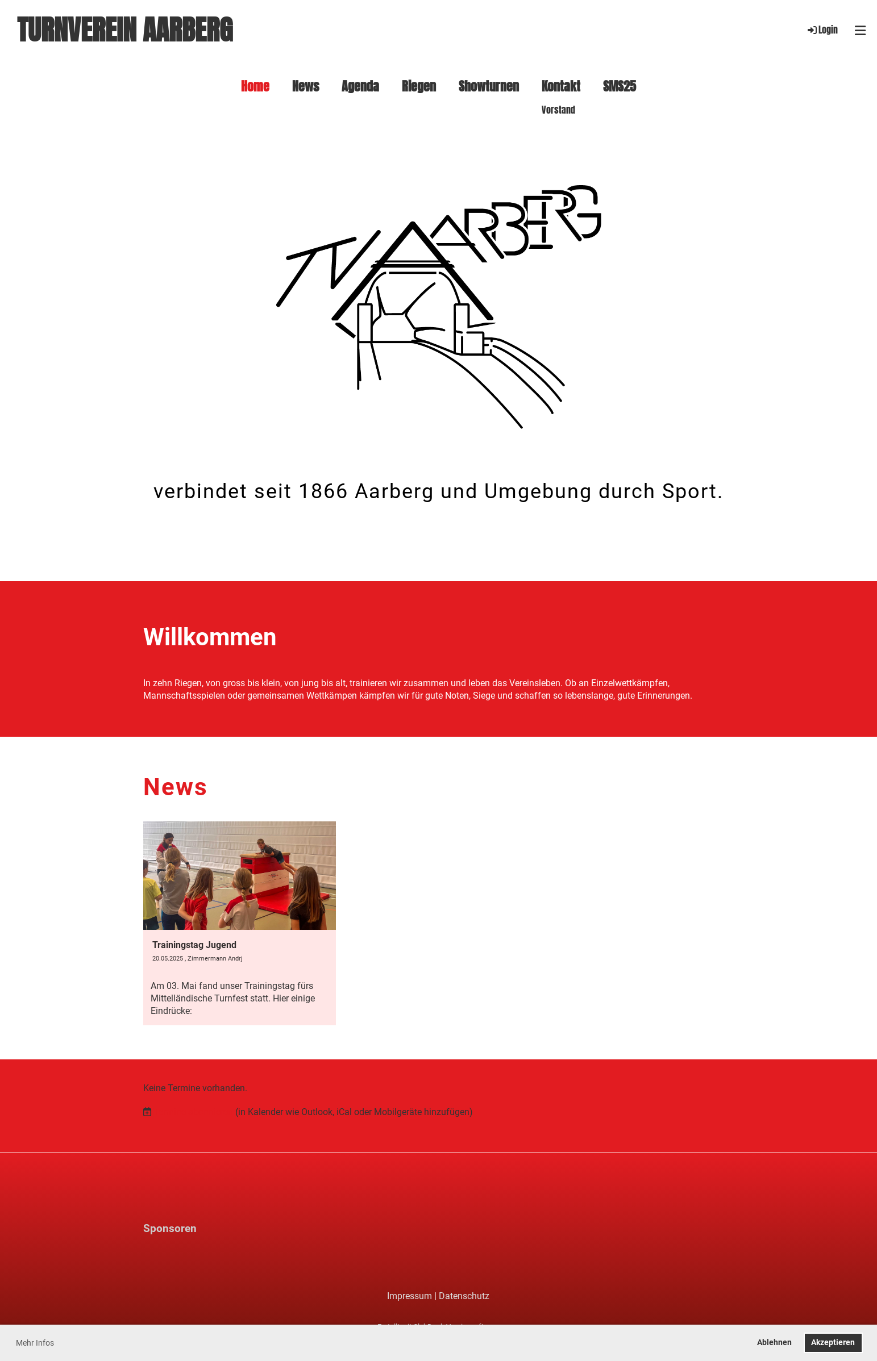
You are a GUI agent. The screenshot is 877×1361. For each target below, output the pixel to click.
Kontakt (561, 86)
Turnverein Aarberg (124, 30)
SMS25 (619, 86)
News (305, 86)
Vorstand (558, 110)
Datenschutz (464, 1296)
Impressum (409, 1296)
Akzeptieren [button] (833, 1342)
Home (255, 86)
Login (822, 29)
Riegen (419, 86)
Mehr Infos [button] (35, 1342)
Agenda (360, 86)
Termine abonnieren (193, 1112)
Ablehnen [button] (774, 1342)
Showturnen (489, 86)
